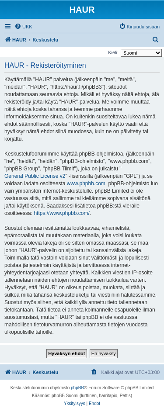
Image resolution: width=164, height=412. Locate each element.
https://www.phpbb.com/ (61, 213)
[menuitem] (23, 26)
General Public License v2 (34, 176)
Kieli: (113, 52)
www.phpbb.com (86, 183)
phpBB (77, 387)
